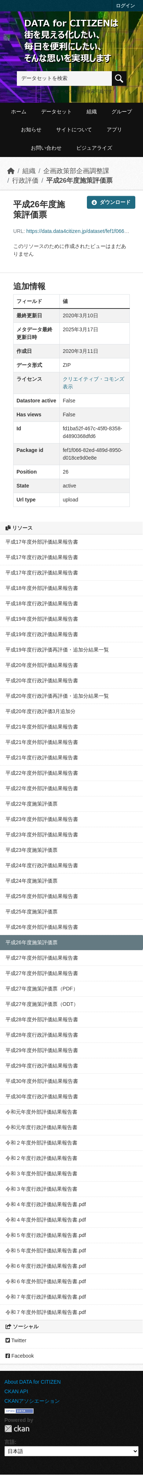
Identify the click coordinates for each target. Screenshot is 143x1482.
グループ (121, 111)
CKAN (16, 1428)
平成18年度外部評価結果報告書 (42, 588)
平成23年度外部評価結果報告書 (42, 819)
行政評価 (25, 180)
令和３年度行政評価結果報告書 (41, 1189)
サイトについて (74, 129)
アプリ (114, 129)
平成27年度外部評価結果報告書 (42, 958)
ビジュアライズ (94, 148)
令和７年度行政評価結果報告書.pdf (46, 1297)
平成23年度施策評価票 (32, 850)
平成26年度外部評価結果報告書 (42, 927)
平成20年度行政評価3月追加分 (41, 711)
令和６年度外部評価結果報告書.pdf (46, 1281)
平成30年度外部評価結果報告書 (42, 1081)
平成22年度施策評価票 (32, 804)
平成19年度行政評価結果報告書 (42, 634)
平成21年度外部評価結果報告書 (42, 727)
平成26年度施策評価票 (79, 180)
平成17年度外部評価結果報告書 (42, 542)
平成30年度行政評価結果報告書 (42, 1096)
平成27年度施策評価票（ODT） (42, 1004)
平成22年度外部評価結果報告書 (42, 773)
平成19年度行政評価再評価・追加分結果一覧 (57, 650)
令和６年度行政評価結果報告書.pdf (46, 1266)
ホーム (18, 111)
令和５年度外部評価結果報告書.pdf (46, 1250)
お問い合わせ (46, 148)
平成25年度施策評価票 (32, 912)
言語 (9, 1442)
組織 (92, 111)
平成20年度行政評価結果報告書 (42, 680)
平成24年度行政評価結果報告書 (42, 865)
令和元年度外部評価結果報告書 (41, 1112)
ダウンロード (111, 202)
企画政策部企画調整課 (76, 171)
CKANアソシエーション (32, 1401)
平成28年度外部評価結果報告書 (42, 1019)
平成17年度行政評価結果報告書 (42, 557)
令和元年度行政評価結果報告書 (41, 1127)
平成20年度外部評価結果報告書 (42, 665)
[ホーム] (11, 171)
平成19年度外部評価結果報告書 (42, 619)
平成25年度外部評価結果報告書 (42, 896)
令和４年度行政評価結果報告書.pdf (46, 1204)
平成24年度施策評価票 (32, 881)
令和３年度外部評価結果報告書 (41, 1173)
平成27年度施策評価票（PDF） (42, 989)
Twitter (16, 1340)
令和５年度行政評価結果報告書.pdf (46, 1235)
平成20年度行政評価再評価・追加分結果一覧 (57, 696)
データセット (56, 111)
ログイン (125, 5)
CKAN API (16, 1391)
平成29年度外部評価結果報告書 (42, 1050)
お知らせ (31, 129)
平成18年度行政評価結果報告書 (42, 603)
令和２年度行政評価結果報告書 (41, 1158)
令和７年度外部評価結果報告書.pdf (46, 1312)
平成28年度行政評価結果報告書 (42, 1035)
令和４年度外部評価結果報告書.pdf (46, 1220)
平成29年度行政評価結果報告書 (42, 1066)
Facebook (20, 1356)
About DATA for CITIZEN (32, 1382)
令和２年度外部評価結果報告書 (41, 1143)
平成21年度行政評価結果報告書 (42, 757)
